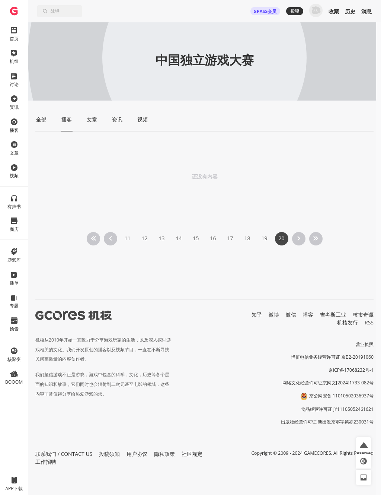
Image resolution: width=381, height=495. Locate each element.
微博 (274, 314)
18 (247, 238)
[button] (363, 444)
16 (213, 238)
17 (230, 238)
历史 (350, 11)
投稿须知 (109, 453)
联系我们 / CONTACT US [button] (63, 453)
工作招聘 (45, 461)
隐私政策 (164, 453)
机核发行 (347, 322)
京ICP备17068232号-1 (351, 370)
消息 (366, 11)
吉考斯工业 (333, 314)
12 (144, 238)
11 (127, 238)
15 (196, 238)
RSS (369, 322)
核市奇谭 (363, 314)
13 (161, 238)
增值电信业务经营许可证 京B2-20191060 (332, 357)
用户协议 (137, 453)
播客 (308, 314)
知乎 (257, 314)
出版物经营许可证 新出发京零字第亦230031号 (327, 422)
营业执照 (365, 344)
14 (179, 238)
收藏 (334, 11)
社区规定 (192, 453)
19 (264, 238)
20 (281, 238)
